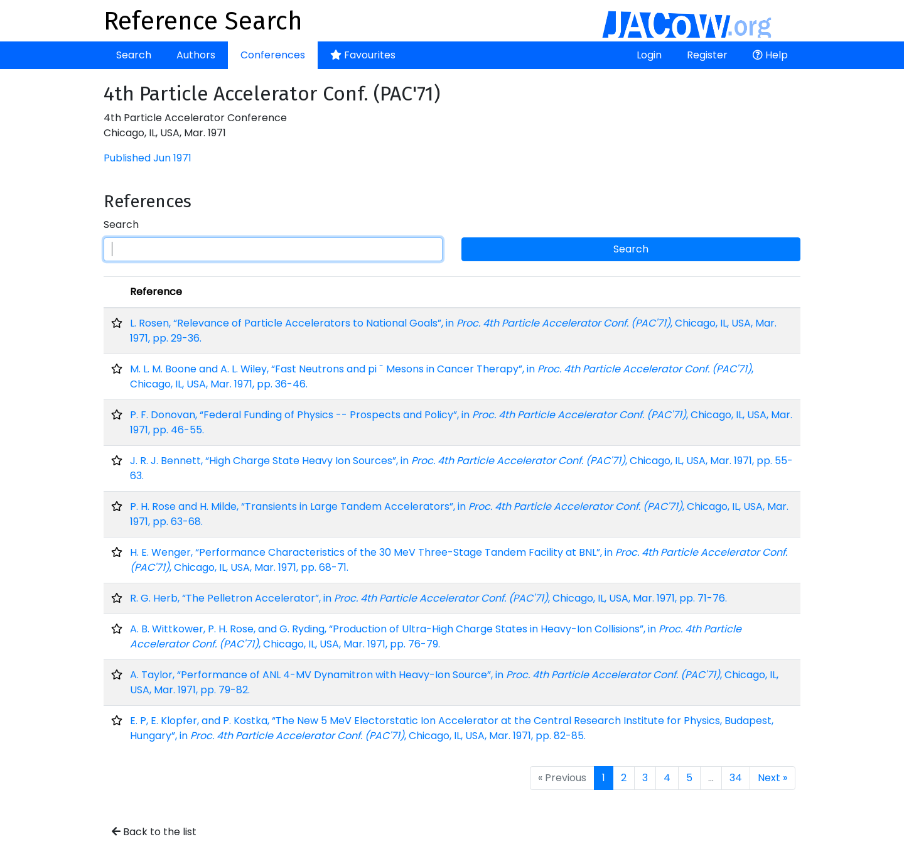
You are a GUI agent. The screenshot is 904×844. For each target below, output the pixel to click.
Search (133, 55)
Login (649, 55)
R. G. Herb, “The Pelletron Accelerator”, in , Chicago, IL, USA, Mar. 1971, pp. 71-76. (428, 598)
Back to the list (154, 832)
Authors (195, 55)
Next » (772, 778)
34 (735, 778)
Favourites (363, 55)
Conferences (272, 55)
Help (770, 55)
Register (707, 55)
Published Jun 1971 (147, 158)
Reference (156, 291)
